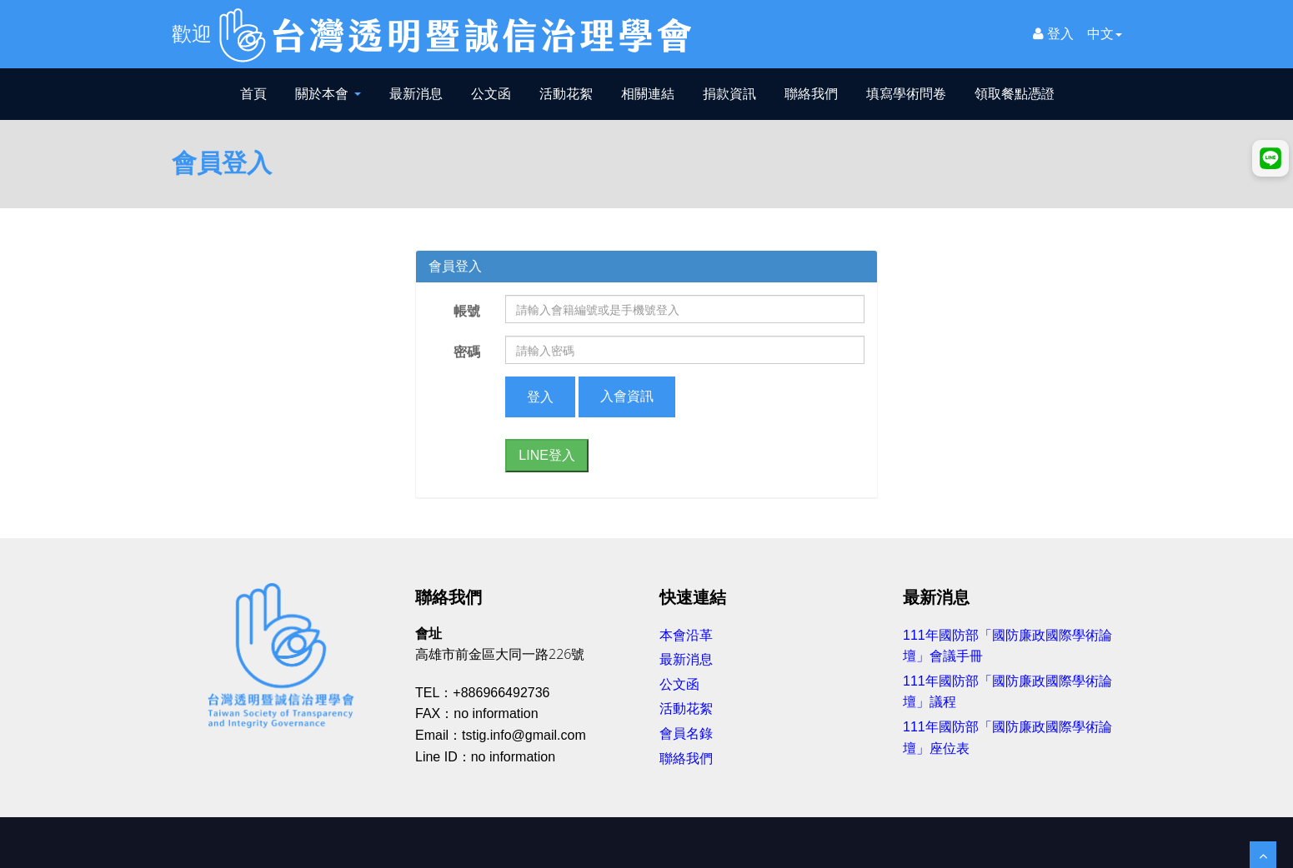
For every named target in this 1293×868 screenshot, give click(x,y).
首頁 (253, 94)
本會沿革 (686, 635)
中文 (1104, 34)
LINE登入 (547, 455)
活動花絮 (566, 94)
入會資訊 (627, 396)
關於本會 (327, 94)
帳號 (467, 311)
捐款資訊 (729, 94)
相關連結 (647, 94)
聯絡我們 (811, 94)
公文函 (491, 94)
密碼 (467, 351)
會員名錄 (686, 733)
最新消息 (416, 94)
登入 (1053, 34)
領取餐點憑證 (1015, 94)
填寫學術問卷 (906, 94)
